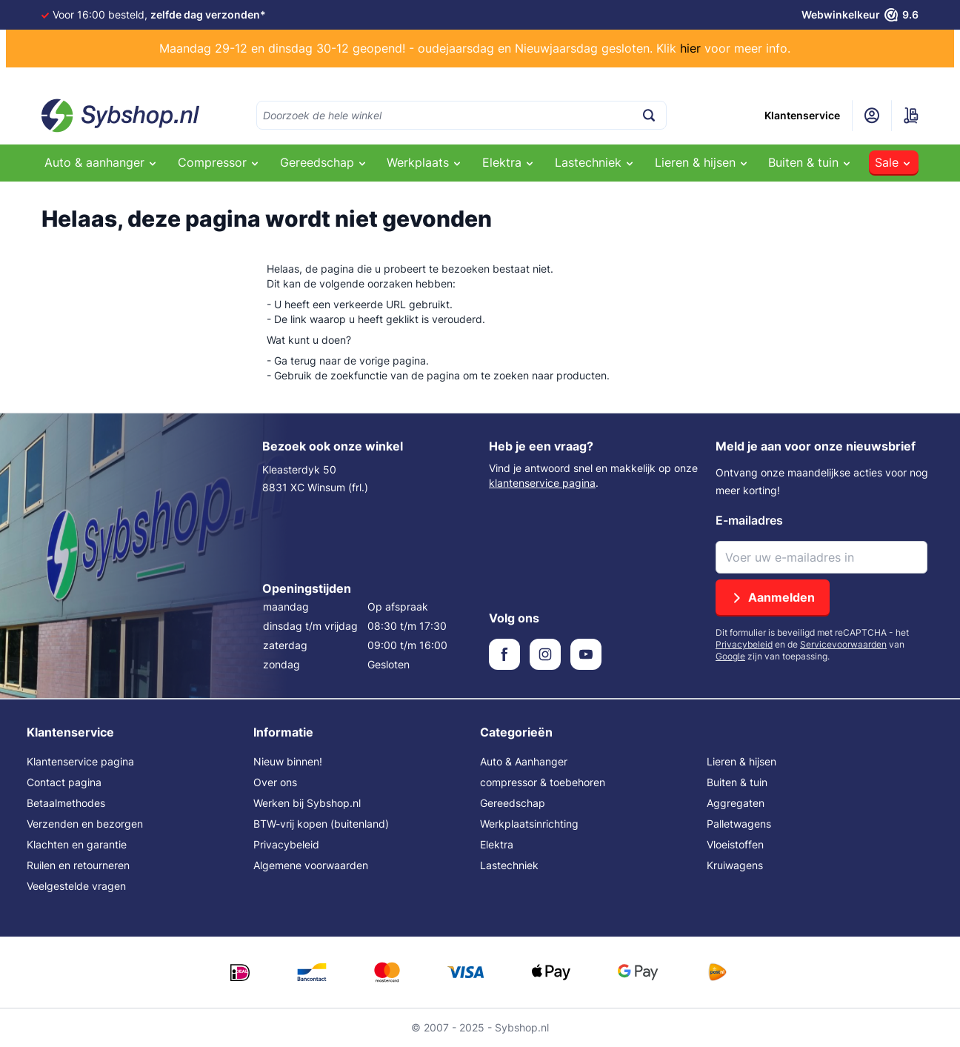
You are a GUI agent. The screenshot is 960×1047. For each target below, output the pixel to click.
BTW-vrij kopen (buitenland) (321, 823)
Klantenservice (802, 115)
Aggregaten (735, 803)
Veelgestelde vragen (76, 886)
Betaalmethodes (66, 803)
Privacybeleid (744, 644)
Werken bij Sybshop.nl (307, 803)
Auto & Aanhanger (523, 761)
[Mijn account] (871, 115)
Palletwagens (739, 823)
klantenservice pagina (542, 482)
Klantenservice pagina (80, 761)
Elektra (496, 844)
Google (730, 656)
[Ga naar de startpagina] (120, 116)
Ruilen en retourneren (78, 865)
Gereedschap (512, 803)
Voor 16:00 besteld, (159, 14)
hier (690, 48)
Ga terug (295, 360)
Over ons (275, 782)
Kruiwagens (735, 865)
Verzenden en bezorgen (85, 823)
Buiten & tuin (737, 782)
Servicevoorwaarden (843, 644)
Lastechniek (509, 865)
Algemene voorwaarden (310, 865)
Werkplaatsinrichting (529, 823)
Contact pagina (64, 782)
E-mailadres (749, 520)
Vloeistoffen (735, 844)
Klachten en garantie (77, 844)
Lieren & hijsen (741, 761)
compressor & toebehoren (542, 782)
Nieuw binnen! (287, 761)
